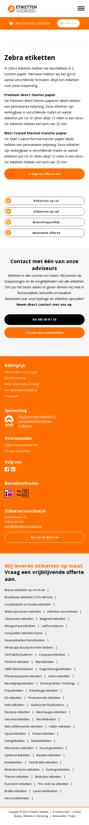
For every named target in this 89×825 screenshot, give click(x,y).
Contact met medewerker (44, 333)
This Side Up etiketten (53, 784)
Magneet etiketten (53, 619)
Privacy (71, 816)
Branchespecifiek (33, 222)
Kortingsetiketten (58, 769)
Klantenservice (15, 378)
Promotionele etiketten (44, 698)
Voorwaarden (59, 816)
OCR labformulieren (19, 654)
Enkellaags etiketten (44, 690)
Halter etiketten (60, 726)
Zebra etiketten (59, 676)
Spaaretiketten (15, 733)
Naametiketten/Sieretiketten (25, 640)
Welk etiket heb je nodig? (22, 384)
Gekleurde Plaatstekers (47, 705)
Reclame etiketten (17, 712)
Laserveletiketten (45, 791)
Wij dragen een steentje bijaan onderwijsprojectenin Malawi (37, 421)
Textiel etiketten (43, 733)
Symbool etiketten (17, 755)
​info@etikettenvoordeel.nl (23, 526)
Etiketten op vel (32, 211)
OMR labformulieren (19, 669)
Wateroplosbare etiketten (23, 611)
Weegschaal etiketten (20, 626)
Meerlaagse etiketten (51, 712)
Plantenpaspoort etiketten (23, 676)
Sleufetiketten (46, 719)
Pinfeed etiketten (17, 662)
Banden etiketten (48, 755)
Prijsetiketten (14, 690)
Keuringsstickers (51, 748)
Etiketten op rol (32, 200)
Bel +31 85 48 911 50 (45, 537)
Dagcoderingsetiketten (56, 669)
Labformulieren (52, 626)
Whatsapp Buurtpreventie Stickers (29, 647)
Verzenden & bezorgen (21, 372)
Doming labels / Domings (57, 683)
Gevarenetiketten (17, 719)
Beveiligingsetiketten (19, 683)
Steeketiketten (41, 741)
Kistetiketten (13, 762)
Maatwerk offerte (33, 232)
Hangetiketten (15, 741)
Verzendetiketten (17, 798)
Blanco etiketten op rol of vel (25, 590)
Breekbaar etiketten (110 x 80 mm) (28, 597)
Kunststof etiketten (18, 784)
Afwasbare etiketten (19, 748)
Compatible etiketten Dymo (24, 633)
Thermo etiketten (17, 777)
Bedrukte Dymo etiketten (22, 769)
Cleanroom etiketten (19, 619)
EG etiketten (13, 698)
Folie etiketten (14, 705)
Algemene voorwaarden (22, 445)
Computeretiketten (52, 654)
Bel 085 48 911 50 (44, 319)
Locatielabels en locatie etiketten (28, 604)
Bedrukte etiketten (48, 777)
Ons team (11, 396)
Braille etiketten (16, 791)
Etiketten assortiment (62, 611)
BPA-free (68, 23)
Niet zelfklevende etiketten (24, 726)
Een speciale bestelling (21, 390)
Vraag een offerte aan (44, 174)
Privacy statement (17, 451)
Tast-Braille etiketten (43, 762)
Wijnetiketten (44, 662)
